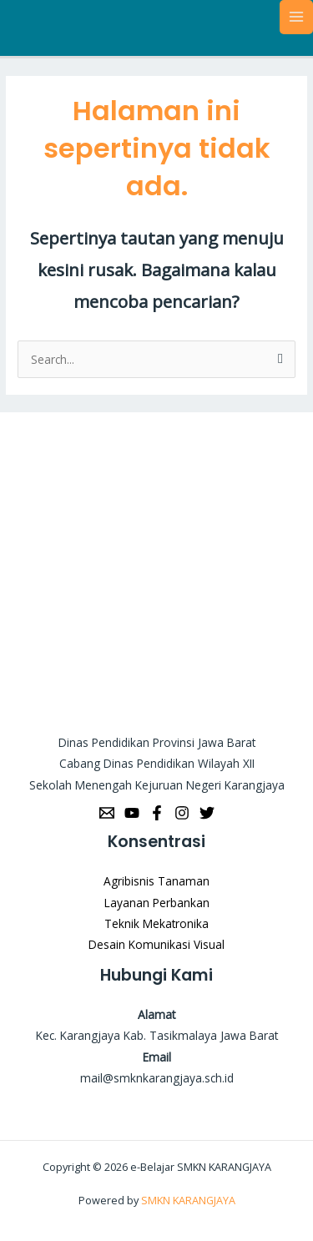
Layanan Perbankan (157, 903)
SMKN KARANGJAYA (188, 1200)
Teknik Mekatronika (156, 923)
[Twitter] (207, 812)
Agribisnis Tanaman (156, 881)
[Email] (106, 812)
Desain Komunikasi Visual (156, 944)
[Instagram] (181, 812)
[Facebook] (156, 812)
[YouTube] (131, 812)
